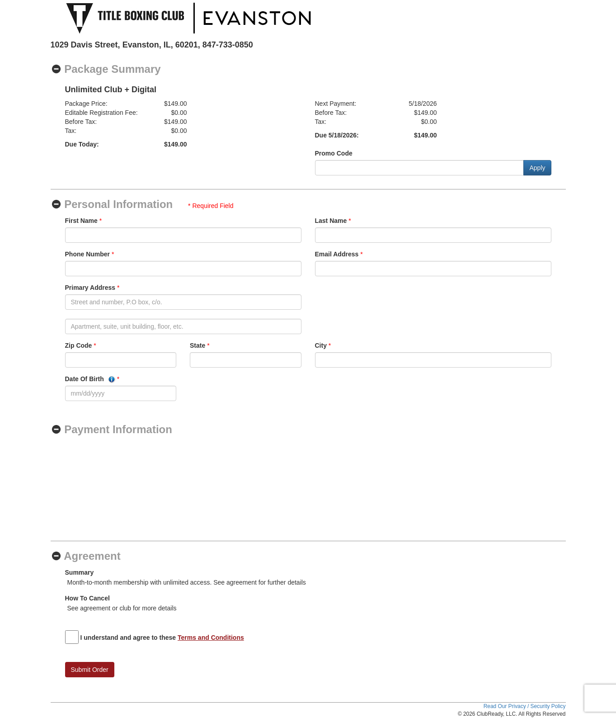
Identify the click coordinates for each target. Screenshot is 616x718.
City (321, 345)
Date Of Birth (90, 379)
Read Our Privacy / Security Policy (525, 706)
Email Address (337, 254)
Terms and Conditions (211, 637)
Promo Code (334, 153)
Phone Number (87, 254)
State (197, 345)
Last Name (331, 220)
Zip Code (78, 345)
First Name (81, 220)
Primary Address (90, 287)
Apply (537, 167)
